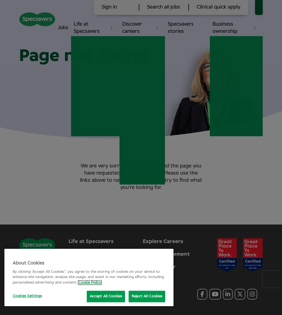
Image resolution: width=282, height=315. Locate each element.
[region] (88, 277)
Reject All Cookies (147, 296)
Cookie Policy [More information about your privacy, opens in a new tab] (89, 282)
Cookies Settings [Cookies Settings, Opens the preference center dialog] (27, 296)
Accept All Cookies (106, 296)
